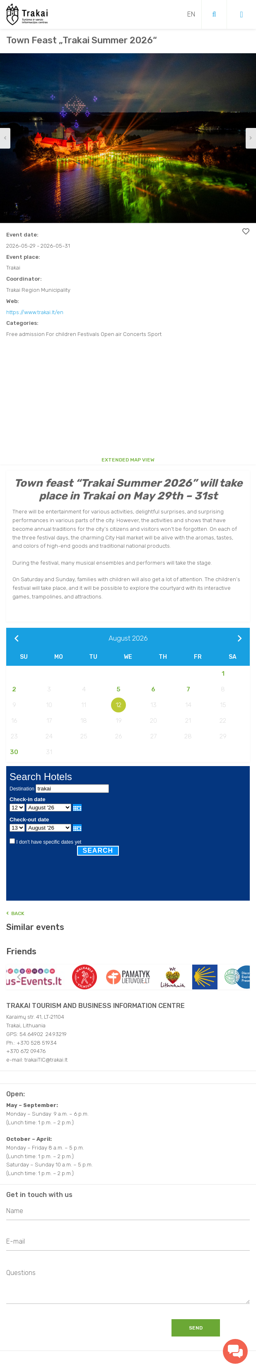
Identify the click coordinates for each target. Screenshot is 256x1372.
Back (15, 913)
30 (14, 752)
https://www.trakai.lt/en (34, 312)
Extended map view (128, 460)
